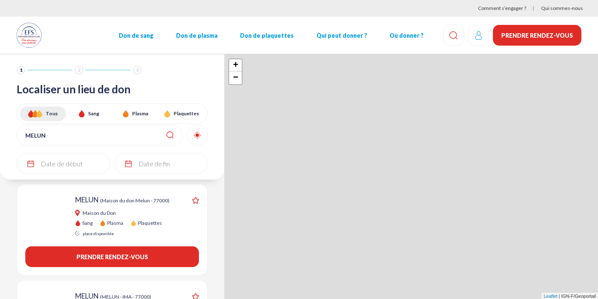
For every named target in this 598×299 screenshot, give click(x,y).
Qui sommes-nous (562, 8)
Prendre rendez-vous (537, 35)
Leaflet (550, 296)
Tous (52, 113)
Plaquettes (186, 113)
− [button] (235, 78)
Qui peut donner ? (341, 35)
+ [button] (235, 65)
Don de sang (136, 35)
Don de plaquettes (267, 35)
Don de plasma (197, 35)
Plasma (140, 113)
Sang (93, 113)
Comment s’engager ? (502, 8)
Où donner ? (407, 35)
